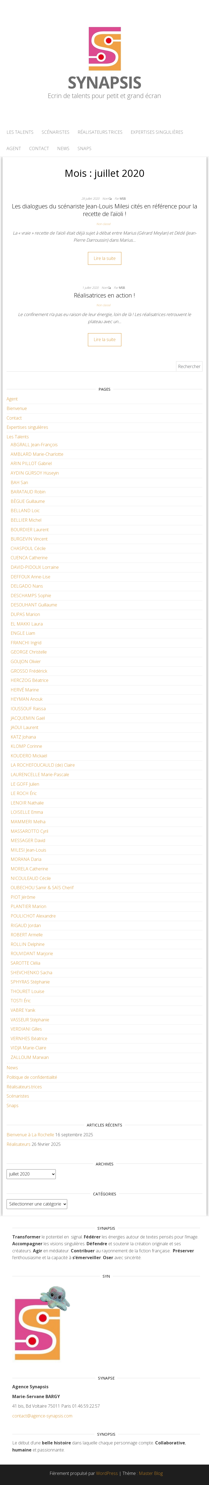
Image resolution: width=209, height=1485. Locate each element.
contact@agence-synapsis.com (42, 1416)
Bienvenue (17, 408)
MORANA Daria (26, 859)
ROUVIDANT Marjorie (32, 953)
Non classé (103, 224)
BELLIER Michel (26, 520)
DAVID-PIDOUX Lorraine (35, 567)
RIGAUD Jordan (26, 925)
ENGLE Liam (23, 633)
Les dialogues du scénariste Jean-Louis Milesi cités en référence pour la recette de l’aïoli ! (104, 210)
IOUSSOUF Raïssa (28, 709)
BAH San (19, 482)
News (63, 148)
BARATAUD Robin (28, 492)
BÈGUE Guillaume (28, 501)
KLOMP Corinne (26, 746)
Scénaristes (55, 132)
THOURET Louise (27, 991)
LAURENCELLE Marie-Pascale (40, 775)
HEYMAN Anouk (26, 699)
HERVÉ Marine (25, 690)
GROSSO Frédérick (29, 671)
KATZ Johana (23, 737)
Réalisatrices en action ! (104, 295)
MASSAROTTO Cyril (29, 831)
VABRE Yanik (23, 1010)
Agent (14, 148)
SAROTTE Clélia (25, 963)
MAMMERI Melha (28, 822)
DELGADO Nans (27, 586)
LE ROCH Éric (24, 793)
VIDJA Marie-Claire (28, 1048)
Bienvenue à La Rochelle (30, 1135)
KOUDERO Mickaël (29, 756)
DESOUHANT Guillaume (34, 605)
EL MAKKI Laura (27, 624)
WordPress (107, 1473)
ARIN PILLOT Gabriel (31, 463)
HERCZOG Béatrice (29, 680)
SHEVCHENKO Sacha (31, 973)
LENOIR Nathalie (27, 803)
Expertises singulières (157, 132)
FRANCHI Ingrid (26, 643)
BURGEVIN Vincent (29, 539)
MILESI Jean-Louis (28, 850)
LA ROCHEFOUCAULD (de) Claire (43, 765)
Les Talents (20, 132)
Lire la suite (105, 258)
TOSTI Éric (21, 1001)
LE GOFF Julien (25, 784)
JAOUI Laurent (24, 727)
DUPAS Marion (25, 614)
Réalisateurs (18, 1144)
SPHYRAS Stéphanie (30, 982)
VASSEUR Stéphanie (30, 1020)
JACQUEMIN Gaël (28, 718)
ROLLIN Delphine (28, 944)
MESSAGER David (28, 840)
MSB (123, 198)
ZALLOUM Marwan (30, 1057)
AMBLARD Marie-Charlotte (37, 454)
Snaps (84, 148)
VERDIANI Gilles (26, 1029)
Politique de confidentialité (32, 1077)
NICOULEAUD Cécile (31, 878)
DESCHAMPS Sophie (31, 596)
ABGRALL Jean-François (34, 445)
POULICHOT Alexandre (33, 916)
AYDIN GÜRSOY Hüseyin (35, 473)
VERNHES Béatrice (29, 1038)
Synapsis (104, 82)
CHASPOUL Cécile (28, 548)
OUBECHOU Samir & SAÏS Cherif (42, 888)
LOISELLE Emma (27, 812)
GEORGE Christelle (29, 652)
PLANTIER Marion (28, 906)
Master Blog (151, 1473)
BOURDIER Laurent (30, 530)
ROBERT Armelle (27, 935)
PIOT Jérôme (23, 897)
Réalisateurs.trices (100, 132)
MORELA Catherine (29, 869)
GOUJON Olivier (26, 661)
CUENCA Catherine (29, 558)
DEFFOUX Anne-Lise (30, 577)
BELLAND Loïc (25, 511)
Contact (39, 148)
